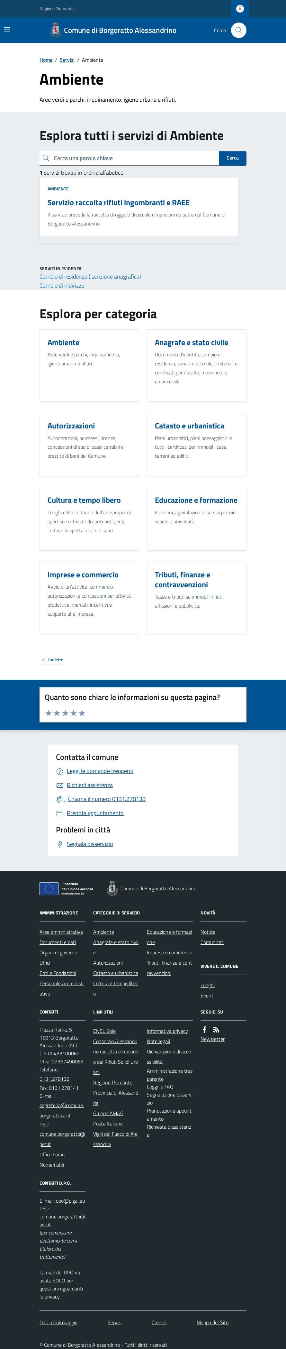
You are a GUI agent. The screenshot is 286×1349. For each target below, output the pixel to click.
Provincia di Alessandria (115, 1098)
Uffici (45, 963)
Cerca (233, 157)
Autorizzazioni (108, 963)
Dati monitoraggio (58, 1322)
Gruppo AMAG (108, 1113)
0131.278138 (54, 1079)
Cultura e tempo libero (115, 988)
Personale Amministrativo (62, 988)
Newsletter (213, 1039)
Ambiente (58, 188)
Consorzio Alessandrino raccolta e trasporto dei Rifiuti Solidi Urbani (116, 1056)
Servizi (67, 60)
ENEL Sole (104, 1031)
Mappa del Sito (212, 1322)
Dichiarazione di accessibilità (169, 1057)
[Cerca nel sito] (236, 30)
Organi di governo (58, 952)
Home (46, 60)
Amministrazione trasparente (169, 1075)
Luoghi (208, 985)
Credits (159, 1322)
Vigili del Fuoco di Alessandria (115, 1139)
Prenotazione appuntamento (169, 1115)
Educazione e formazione (169, 937)
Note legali (158, 1041)
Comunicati (212, 942)
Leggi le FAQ (160, 1086)
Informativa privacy (167, 1031)
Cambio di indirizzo (62, 285)
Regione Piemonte (57, 8)
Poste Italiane (108, 1123)
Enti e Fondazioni (58, 973)
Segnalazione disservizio (169, 1098)
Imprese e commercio (169, 952)
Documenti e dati (58, 942)
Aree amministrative (61, 932)
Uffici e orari (52, 1154)
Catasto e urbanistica (115, 973)
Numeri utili (52, 1165)
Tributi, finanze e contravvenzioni (169, 968)
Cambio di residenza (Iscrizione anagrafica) (90, 276)
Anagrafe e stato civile (116, 947)
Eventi (207, 995)
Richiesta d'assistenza (169, 1131)
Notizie (208, 932)
